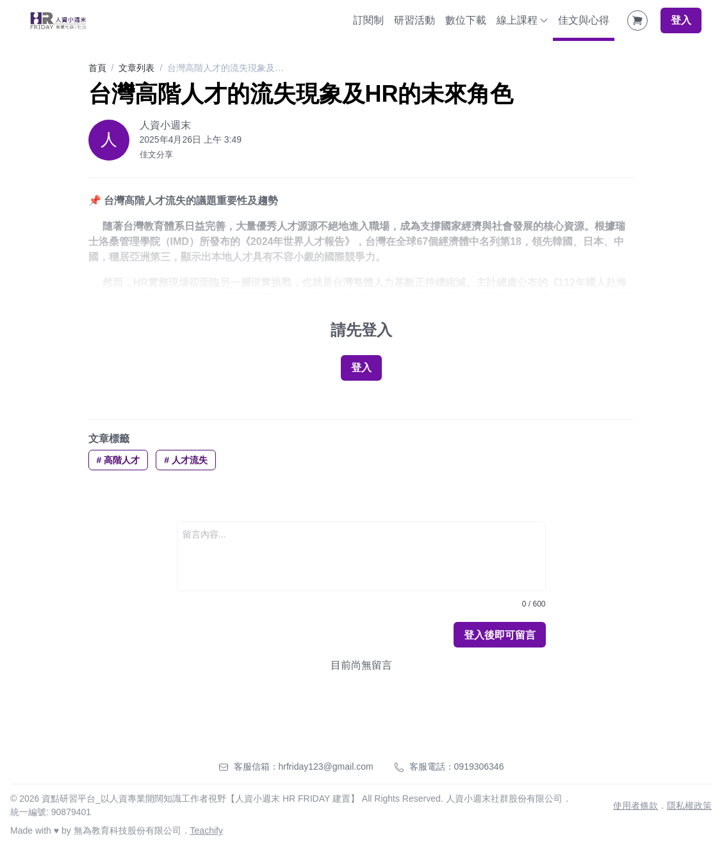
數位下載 (465, 20)
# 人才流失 (186, 460)
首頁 (97, 68)
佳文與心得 (583, 20)
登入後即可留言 (500, 635)
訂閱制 (368, 20)
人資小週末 (165, 125)
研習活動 (414, 20)
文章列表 (136, 68)
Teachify (206, 830)
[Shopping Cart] (637, 20)
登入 (681, 20)
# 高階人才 (118, 460)
